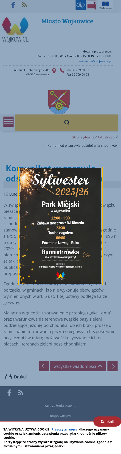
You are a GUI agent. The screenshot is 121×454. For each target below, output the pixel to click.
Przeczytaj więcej (64, 429)
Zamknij (107, 421)
